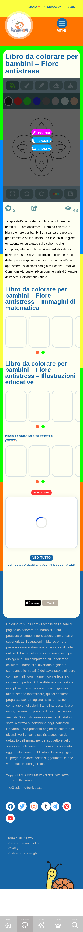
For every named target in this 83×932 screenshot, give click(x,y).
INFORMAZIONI (52, 6)
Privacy (13, 876)
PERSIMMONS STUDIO (42, 791)
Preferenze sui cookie (23, 871)
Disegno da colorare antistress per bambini (38, 441)
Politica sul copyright (23, 881)
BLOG (71, 6)
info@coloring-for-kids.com (25, 804)
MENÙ (67, 40)
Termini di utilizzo (20, 866)
